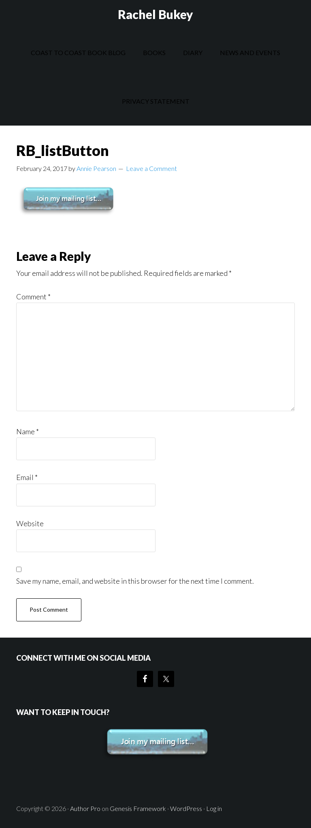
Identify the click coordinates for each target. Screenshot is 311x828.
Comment (33, 296)
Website (30, 523)
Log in (214, 808)
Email (27, 477)
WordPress (186, 808)
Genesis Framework (138, 808)
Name (27, 431)
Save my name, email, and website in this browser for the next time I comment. (135, 580)
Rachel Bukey (155, 14)
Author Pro (85, 808)
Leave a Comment (151, 168)
